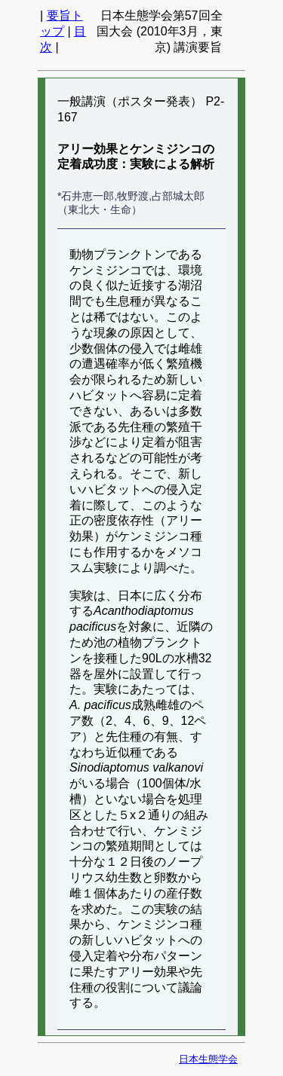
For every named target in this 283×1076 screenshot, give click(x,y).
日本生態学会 (208, 1059)
